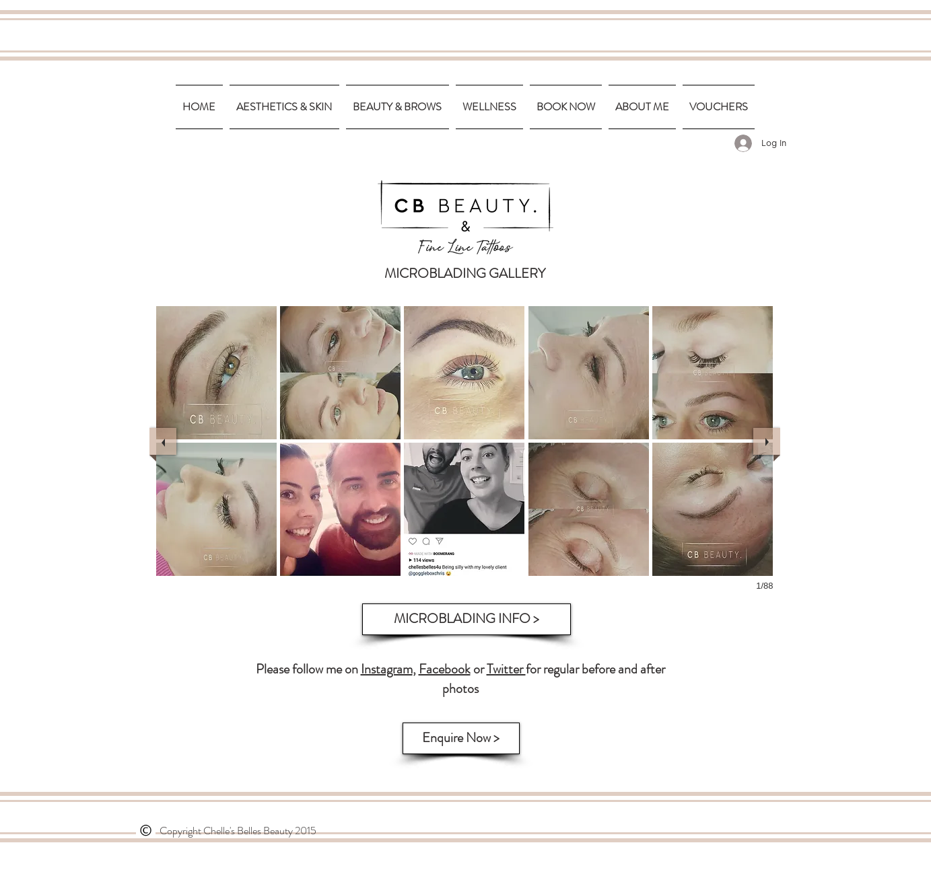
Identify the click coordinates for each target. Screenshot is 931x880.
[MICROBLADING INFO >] (466, 619)
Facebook (445, 669)
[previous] (162, 441)
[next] (766, 441)
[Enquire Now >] (461, 738)
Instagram (387, 669)
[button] (216, 372)
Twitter (506, 669)
